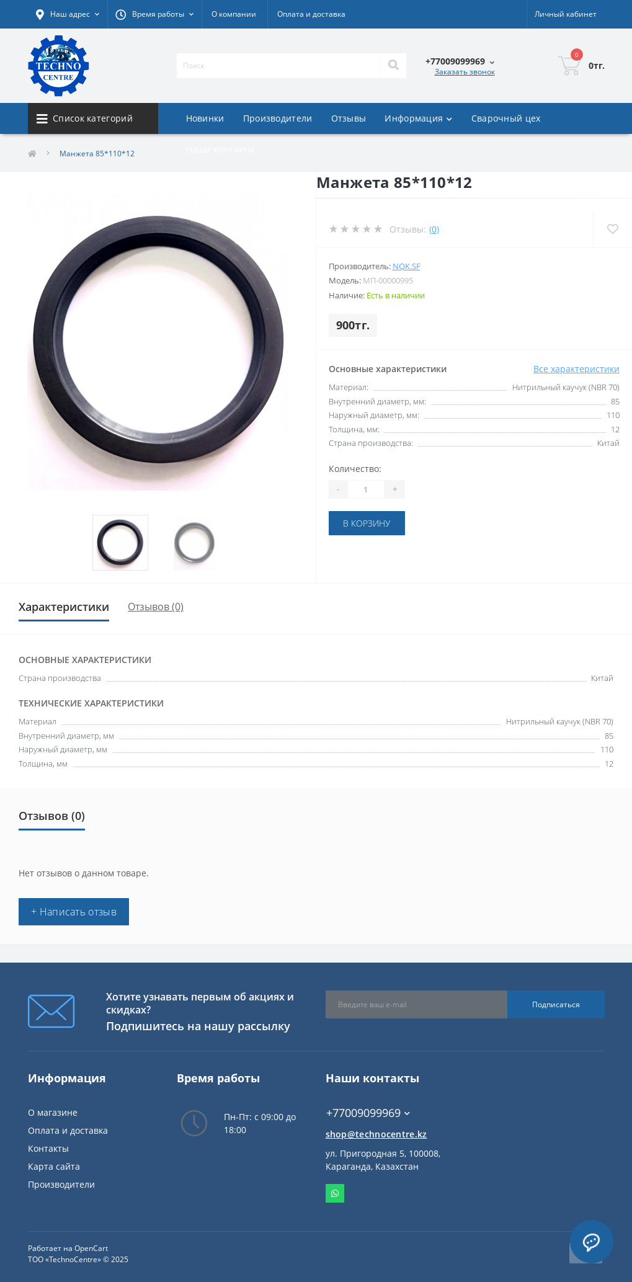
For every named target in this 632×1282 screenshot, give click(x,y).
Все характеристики (576, 369)
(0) (434, 229)
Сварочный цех (506, 118)
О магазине (53, 1112)
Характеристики (64, 606)
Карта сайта (54, 1166)
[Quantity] (366, 489)
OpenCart (91, 1248)
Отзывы (349, 118)
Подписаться (556, 1004)
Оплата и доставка (311, 14)
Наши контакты (220, 149)
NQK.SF (407, 266)
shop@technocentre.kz (376, 1134)
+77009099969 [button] (368, 1113)
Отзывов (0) (156, 606)
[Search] (393, 65)
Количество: (355, 468)
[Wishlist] (612, 229)
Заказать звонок (465, 71)
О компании (233, 14)
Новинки (205, 118)
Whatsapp (335, 1193)
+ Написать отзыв (74, 912)
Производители (278, 118)
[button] (154, 14)
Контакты (48, 1148)
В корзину (366, 523)
